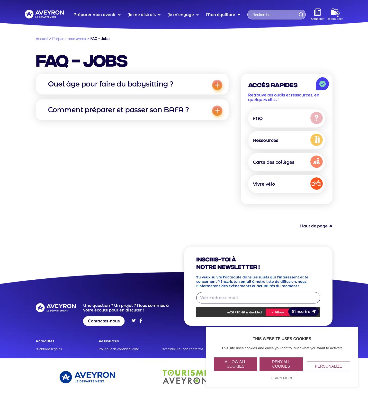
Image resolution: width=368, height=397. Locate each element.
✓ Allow (277, 312)
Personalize (328, 366)
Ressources (335, 15)
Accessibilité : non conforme (183, 349)
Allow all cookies (235, 364)
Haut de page (314, 226)
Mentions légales (49, 349)
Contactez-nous (104, 321)
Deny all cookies (281, 364)
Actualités (317, 15)
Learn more (282, 378)
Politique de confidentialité (119, 349)
